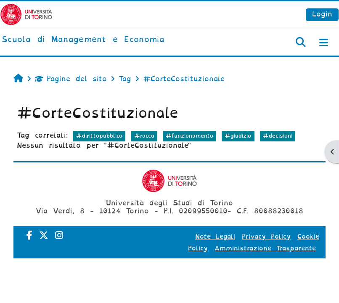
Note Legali (215, 236)
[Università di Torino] (26, 14)
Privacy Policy (266, 236)
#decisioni (277, 136)
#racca (144, 136)
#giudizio (238, 136)
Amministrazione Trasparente (265, 248)
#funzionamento (189, 136)
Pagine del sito (71, 79)
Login (322, 14)
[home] (83, 40)
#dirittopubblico (99, 136)
